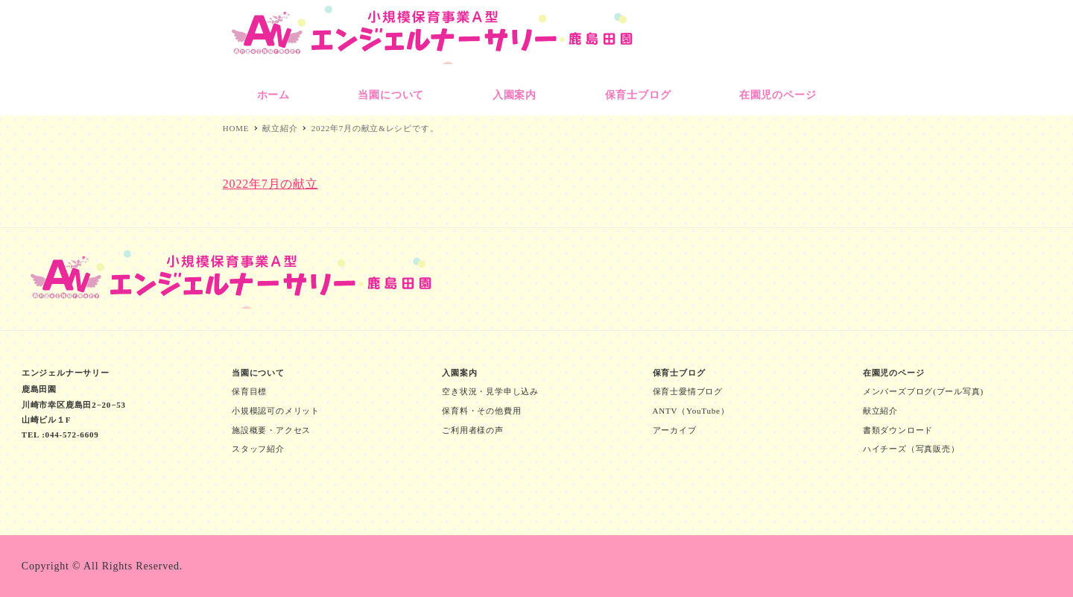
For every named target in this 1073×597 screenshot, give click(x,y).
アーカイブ (675, 430)
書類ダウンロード (898, 430)
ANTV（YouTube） (691, 410)
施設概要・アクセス (271, 430)
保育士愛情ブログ (688, 391)
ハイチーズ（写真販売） (911, 448)
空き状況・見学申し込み (490, 391)
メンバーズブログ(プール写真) (923, 391)
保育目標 (249, 391)
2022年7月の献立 (270, 183)
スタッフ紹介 (258, 448)
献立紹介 (880, 410)
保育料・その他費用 (481, 410)
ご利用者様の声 (473, 430)
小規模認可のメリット (276, 410)
